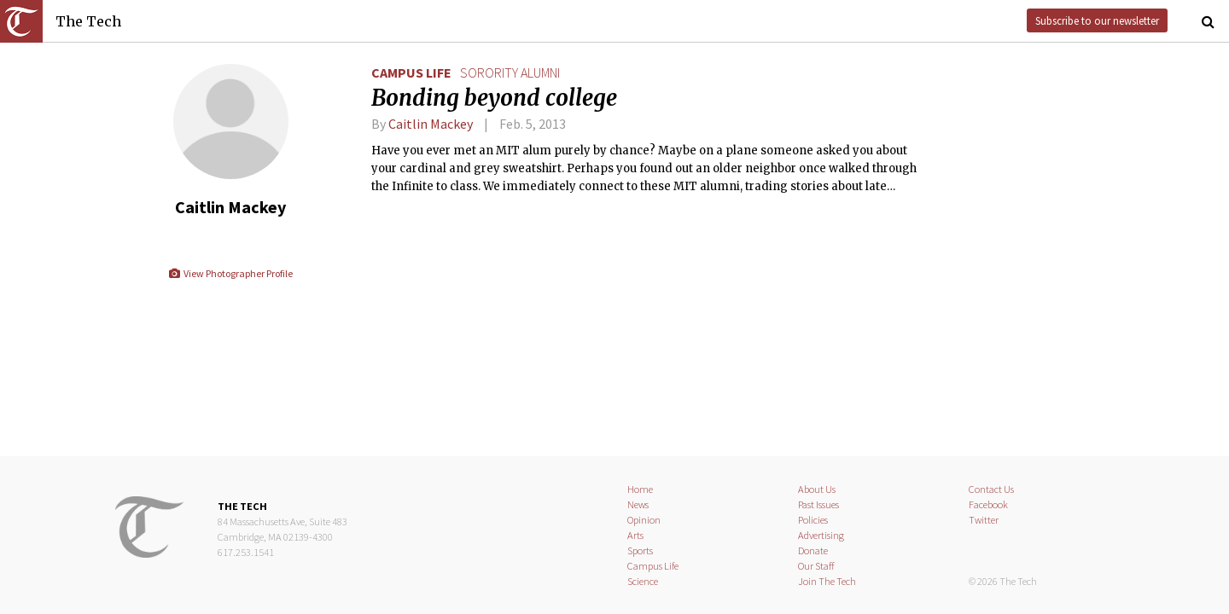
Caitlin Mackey (430, 123)
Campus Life (411, 72)
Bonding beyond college (494, 98)
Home (640, 489)
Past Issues (818, 504)
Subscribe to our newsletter (1097, 20)
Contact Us (991, 489)
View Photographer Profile (230, 273)
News (638, 504)
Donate (813, 550)
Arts (635, 535)
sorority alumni (510, 72)
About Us (817, 489)
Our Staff (816, 565)
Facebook (988, 504)
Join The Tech (827, 581)
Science (642, 581)
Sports (640, 550)
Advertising (821, 535)
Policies (813, 519)
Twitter (984, 519)
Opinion (644, 519)
